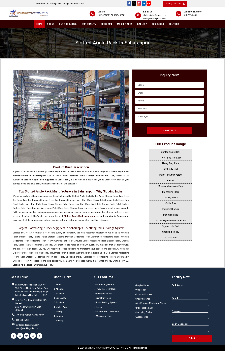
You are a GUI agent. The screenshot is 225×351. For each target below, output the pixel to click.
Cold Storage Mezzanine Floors (171, 220)
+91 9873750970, (105, 15)
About (50, 24)
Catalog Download (175, 3)
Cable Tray (170, 203)
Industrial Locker (170, 209)
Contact (173, 24)
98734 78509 (120, 15)
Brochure (107, 24)
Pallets (170, 180)
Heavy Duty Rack (170, 163)
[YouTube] (149, 3)
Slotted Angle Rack (170, 152)
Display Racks (170, 197)
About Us (59, 289)
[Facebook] (129, 3)
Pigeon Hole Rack (171, 226)
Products (59, 293)
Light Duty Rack (171, 169)
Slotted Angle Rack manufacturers (81, 216)
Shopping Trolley (170, 231)
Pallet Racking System (170, 174)
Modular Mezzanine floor (107, 311)
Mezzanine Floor (170, 192)
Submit (192, 338)
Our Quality (89, 24)
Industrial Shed (170, 214)
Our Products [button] (68, 24)
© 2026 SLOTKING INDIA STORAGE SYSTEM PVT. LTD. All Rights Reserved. (113, 348)
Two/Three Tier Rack (105, 289)
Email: (185, 301)
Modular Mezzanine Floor (171, 186)
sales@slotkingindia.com (154, 18)
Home (39, 24)
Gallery (142, 24)
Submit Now (169, 130)
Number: (185, 314)
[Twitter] (134, 3)
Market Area (124, 24)
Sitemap (59, 320)
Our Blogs (158, 24)
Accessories (170, 237)
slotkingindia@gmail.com (154, 15)
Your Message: (185, 327)
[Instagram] (139, 3)
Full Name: (185, 288)
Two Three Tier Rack (170, 157)
